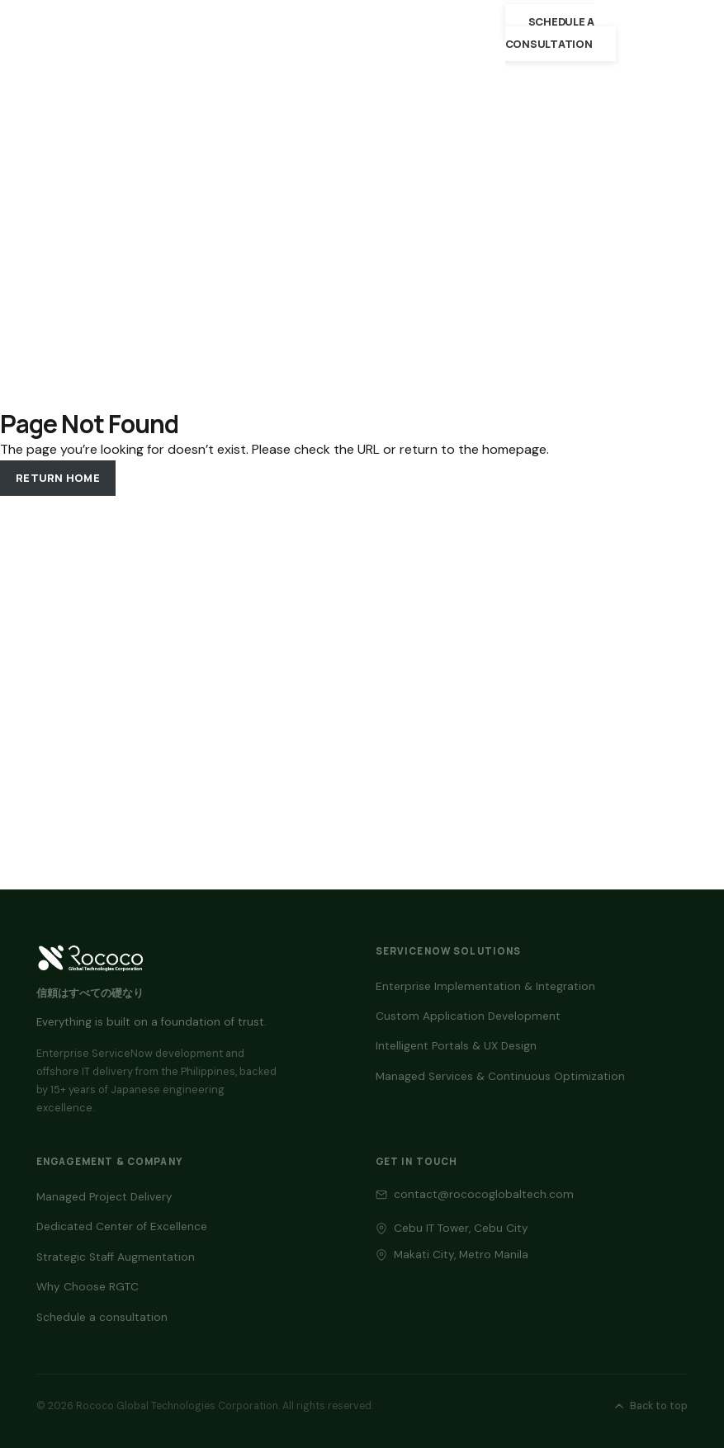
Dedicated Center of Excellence (121, 1226)
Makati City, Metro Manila (461, 1255)
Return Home (58, 477)
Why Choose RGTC (87, 1287)
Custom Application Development (468, 1016)
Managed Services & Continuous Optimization (500, 1076)
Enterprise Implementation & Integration (485, 986)
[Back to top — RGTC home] (90, 958)
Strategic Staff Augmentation (115, 1257)
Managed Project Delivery (104, 1197)
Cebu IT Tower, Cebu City (461, 1228)
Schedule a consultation (549, 32)
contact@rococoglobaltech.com (484, 1194)
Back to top (650, 1406)
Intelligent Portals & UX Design (456, 1046)
